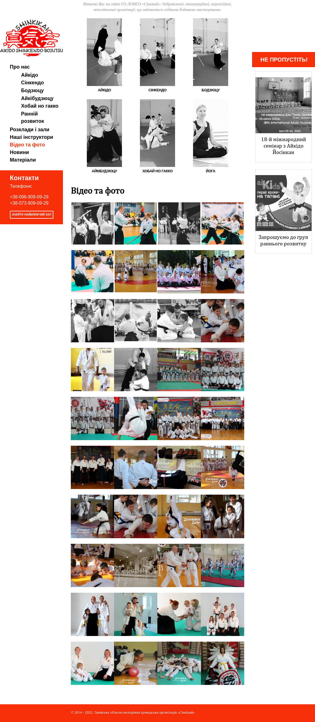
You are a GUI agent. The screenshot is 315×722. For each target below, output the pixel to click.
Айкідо (29, 75)
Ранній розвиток (32, 117)
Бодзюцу (32, 90)
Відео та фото (27, 145)
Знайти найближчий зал (31, 214)
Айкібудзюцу (37, 98)
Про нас (20, 67)
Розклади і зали (29, 129)
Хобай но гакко (39, 106)
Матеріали (23, 160)
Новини (19, 152)
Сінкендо (32, 82)
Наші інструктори (31, 137)
